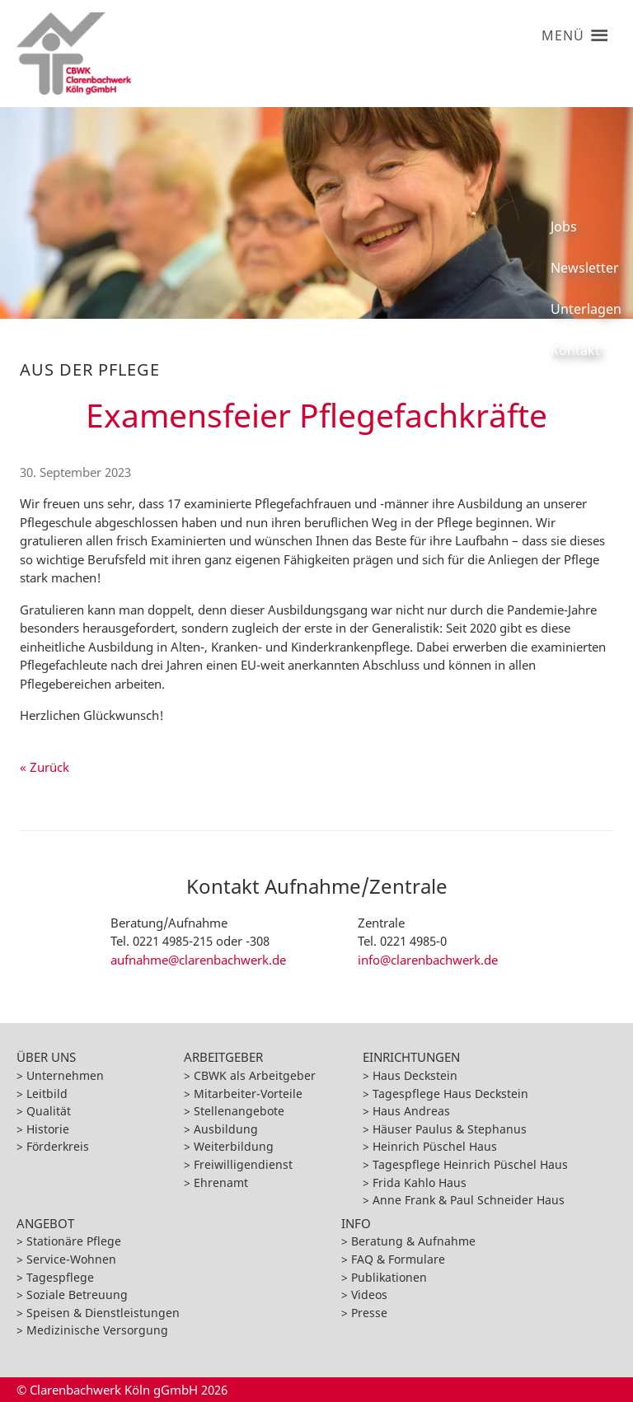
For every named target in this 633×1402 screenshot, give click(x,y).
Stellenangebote (239, 1111)
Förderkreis (57, 1146)
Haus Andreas (411, 1111)
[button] (563, 28)
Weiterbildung (234, 1146)
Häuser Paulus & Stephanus (450, 1129)
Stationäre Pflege (73, 1241)
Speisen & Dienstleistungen (103, 1312)
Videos (369, 1294)
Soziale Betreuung (77, 1294)
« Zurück (44, 767)
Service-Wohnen (71, 1259)
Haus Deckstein (415, 1075)
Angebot (45, 1223)
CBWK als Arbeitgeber (255, 1075)
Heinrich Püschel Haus (435, 1146)
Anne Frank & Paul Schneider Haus (469, 1200)
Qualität (48, 1111)
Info (356, 1223)
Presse (369, 1312)
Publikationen (389, 1277)
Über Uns (46, 1057)
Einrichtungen (411, 1057)
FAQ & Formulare (398, 1259)
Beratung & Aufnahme (413, 1241)
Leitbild (47, 1093)
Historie (47, 1129)
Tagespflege (60, 1277)
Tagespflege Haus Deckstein (450, 1093)
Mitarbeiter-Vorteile (248, 1093)
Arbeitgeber (223, 1057)
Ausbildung (226, 1129)
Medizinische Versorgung (97, 1330)
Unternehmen (65, 1075)
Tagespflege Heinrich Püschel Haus (470, 1164)
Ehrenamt (221, 1182)
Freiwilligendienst (243, 1164)
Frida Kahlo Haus (420, 1182)
